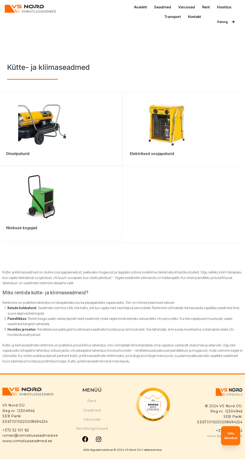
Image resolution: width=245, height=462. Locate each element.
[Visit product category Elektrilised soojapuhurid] (184, 150)
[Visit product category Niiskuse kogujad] (60, 224)
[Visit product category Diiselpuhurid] (60, 150)
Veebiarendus (153, 449)
